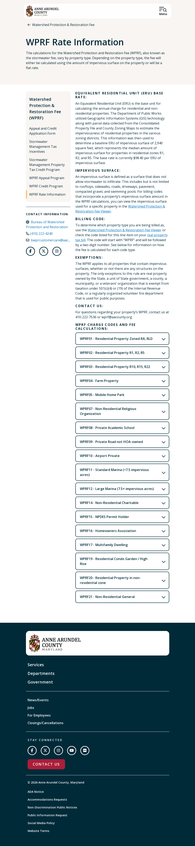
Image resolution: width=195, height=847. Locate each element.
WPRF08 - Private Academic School (107, 428)
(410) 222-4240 (41, 234)
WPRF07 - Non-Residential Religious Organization (108, 412)
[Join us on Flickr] (84, 751)
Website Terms (38, 832)
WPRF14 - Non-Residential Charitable (109, 503)
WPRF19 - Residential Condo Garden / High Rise (113, 562)
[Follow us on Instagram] (56, 252)
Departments (41, 674)
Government (40, 683)
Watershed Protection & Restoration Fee (63, 24)
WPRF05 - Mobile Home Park (102, 395)
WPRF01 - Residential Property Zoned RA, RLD (116, 339)
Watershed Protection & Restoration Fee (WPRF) (45, 109)
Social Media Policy (41, 824)
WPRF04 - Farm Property (99, 381)
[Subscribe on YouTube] (71, 751)
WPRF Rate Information (47, 195)
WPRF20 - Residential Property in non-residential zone (110, 581)
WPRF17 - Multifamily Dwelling (104, 545)
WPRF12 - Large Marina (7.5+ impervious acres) (117, 489)
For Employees (39, 716)
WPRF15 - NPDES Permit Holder (104, 517)
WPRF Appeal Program (46, 178)
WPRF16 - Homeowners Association (108, 531)
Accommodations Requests (47, 800)
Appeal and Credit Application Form (43, 131)
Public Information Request (47, 816)
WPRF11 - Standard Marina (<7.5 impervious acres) (114, 473)
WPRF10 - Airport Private (100, 456)
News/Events (38, 701)
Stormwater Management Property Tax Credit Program (47, 165)
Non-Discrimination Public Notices (52, 808)
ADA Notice (36, 792)
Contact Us (46, 764)
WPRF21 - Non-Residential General (107, 597)
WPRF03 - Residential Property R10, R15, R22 (115, 367)
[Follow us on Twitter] (43, 252)
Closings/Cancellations (45, 723)
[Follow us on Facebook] (30, 252)
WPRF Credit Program (46, 187)
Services (36, 665)
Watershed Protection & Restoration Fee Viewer (124, 231)
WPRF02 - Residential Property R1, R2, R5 (112, 353)
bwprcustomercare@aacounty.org (57, 241)
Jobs (31, 708)
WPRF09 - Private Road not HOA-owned (111, 442)
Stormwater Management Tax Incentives (43, 147)
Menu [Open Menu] (163, 14)
